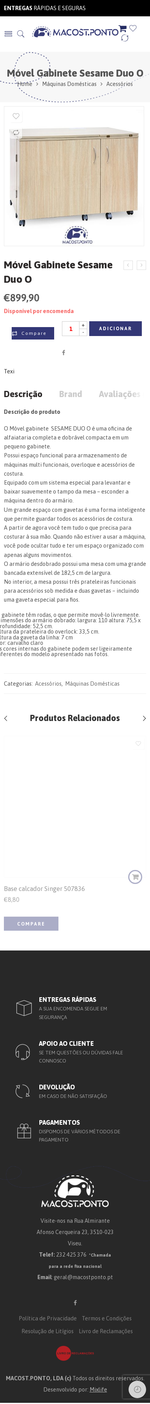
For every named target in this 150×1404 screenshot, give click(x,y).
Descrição (23, 394)
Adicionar (115, 328)
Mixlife (98, 1389)
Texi (9, 372)
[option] (74, 178)
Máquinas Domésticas (69, 84)
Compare (33, 333)
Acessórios (119, 84)
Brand (70, 394)
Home (24, 84)
